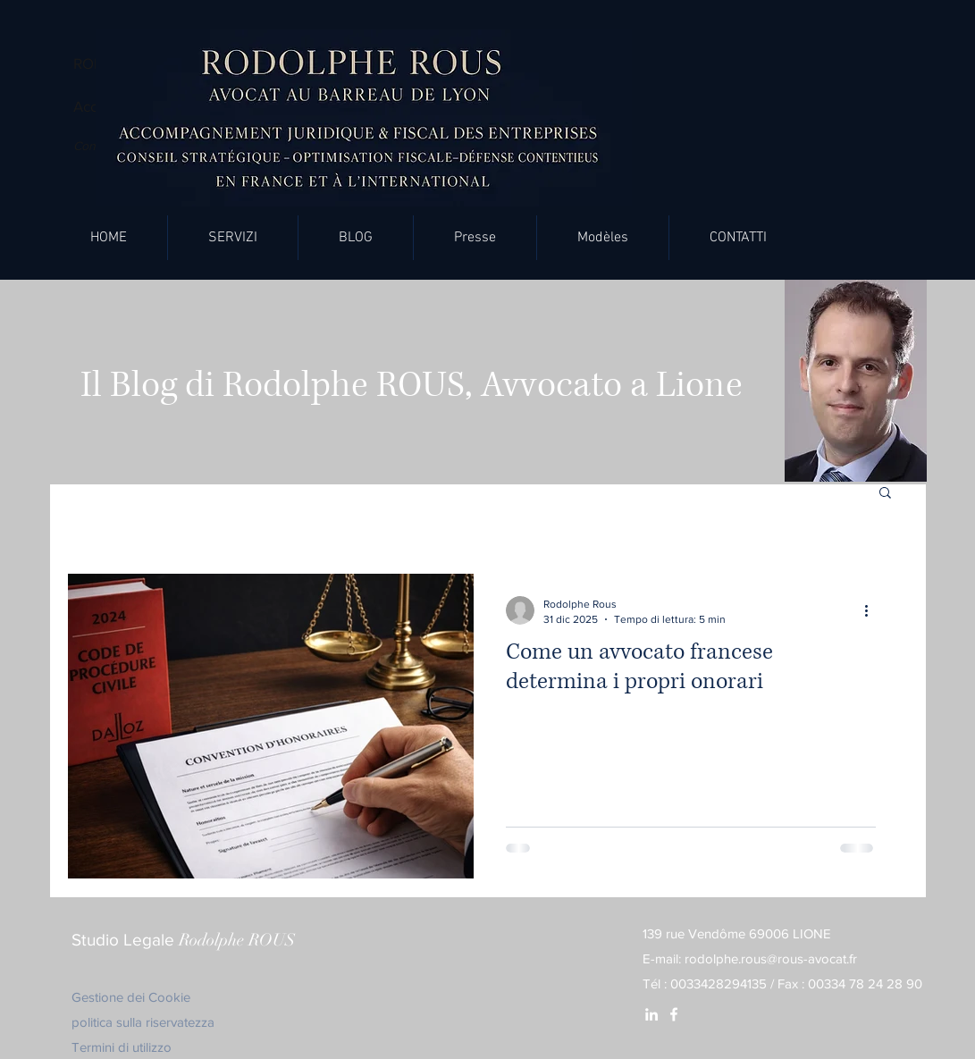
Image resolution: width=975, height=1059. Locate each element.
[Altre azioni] (873, 610)
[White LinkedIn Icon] (651, 1014)
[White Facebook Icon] (674, 1014)
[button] (233, 237)
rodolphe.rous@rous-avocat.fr (771, 958)
